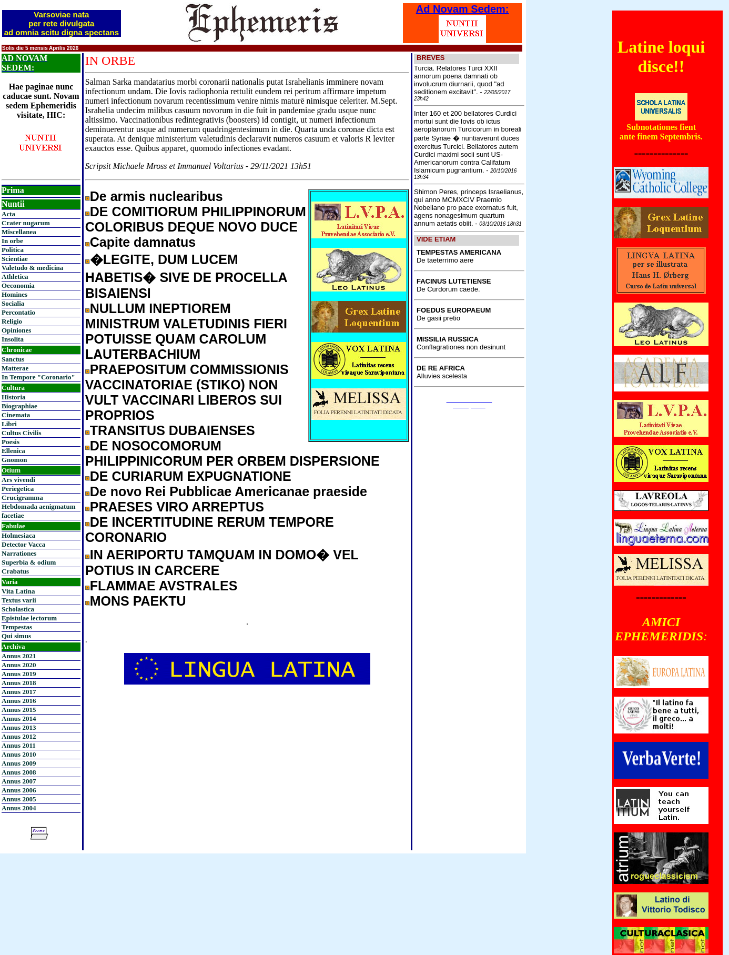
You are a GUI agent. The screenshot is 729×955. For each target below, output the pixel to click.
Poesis (10, 442)
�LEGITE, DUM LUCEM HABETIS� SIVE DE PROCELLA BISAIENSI (186, 276)
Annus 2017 (19, 692)
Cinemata (16, 415)
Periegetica (18, 488)
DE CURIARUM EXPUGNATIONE (190, 476)
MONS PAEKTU (138, 601)
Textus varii (19, 600)
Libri (9, 424)
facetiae (13, 515)
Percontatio (18, 312)
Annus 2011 (19, 745)
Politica (13, 250)
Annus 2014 (19, 718)
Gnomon (14, 460)
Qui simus (16, 636)
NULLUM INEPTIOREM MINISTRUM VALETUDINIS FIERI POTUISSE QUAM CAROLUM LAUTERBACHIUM (186, 331)
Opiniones (16, 330)
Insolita (13, 339)
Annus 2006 (19, 790)
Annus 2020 (19, 665)
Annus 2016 (19, 701)
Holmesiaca (18, 535)
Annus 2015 (19, 709)
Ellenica (13, 451)
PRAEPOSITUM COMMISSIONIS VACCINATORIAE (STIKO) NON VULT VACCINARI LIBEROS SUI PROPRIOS (187, 392)
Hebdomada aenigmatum (38, 506)
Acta (8, 214)
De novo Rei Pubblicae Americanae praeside (228, 491)
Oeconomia (18, 285)
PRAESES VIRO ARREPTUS (177, 506)
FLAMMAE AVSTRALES (164, 585)
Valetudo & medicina (32, 268)
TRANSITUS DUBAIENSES (172, 430)
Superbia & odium (29, 562)
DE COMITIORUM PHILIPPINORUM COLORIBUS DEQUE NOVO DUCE (195, 219)
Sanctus (13, 359)
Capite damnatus (143, 242)
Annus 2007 (19, 781)
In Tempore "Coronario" (38, 377)
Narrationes (19, 553)
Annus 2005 (19, 799)
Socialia (13, 303)
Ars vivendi (18, 480)
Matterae (15, 368)
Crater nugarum (26, 223)
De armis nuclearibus (156, 196)
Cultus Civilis (22, 433)
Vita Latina (18, 591)
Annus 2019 (19, 674)
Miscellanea (19, 232)
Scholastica (18, 609)
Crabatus (15, 571)
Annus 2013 (19, 727)
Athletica (15, 276)
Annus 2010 (19, 754)
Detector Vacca (23, 544)
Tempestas (17, 627)
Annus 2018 (19, 683)
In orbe (12, 241)
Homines (14, 294)
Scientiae (15, 259)
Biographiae (19, 406)
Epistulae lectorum (29, 618)
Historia (14, 397)
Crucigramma (22, 497)
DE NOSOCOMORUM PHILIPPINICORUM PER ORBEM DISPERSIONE (232, 453)
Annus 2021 (19, 656)
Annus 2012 (19, 736)
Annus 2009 (19, 763)
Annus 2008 (19, 772)
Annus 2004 (19, 808)
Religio (12, 321)
